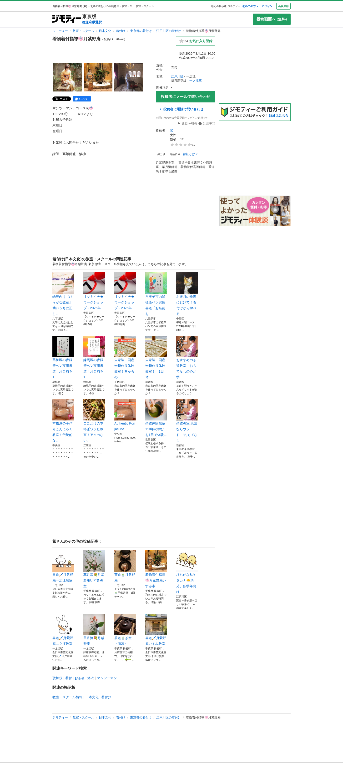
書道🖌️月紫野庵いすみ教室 (156, 630)
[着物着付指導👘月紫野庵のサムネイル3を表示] (128, 77)
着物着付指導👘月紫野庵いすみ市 (156, 569)
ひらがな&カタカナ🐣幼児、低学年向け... (187, 572)
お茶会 (80, 678)
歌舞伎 (57, 678)
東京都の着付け (141, 31)
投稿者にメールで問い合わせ (185, 97)
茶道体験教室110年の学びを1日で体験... (156, 418)
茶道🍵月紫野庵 (125, 566)
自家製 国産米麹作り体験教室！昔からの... (125, 357)
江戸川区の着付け (168, 31)
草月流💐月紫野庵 (94, 630)
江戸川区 (177, 76)
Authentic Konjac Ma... (125, 415)
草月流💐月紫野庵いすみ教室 (94, 569)
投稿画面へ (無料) (272, 19)
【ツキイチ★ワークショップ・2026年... (94, 291)
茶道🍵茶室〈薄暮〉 (125, 630)
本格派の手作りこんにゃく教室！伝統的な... (63, 420)
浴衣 (90, 678)
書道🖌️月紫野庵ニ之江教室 (63, 630)
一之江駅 (195, 80)
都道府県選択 (92, 22)
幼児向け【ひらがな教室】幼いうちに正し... (63, 294)
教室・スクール (83, 31)
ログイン (267, 6)
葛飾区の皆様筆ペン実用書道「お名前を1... (63, 357)
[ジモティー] (66, 19)
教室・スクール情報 (67, 697)
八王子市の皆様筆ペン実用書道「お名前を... (156, 294)
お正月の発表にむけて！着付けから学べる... (187, 294)
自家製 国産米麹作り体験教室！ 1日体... (156, 357)
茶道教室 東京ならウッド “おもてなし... (187, 420)
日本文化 (105, 31)
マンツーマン (107, 678)
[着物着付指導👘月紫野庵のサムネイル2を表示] (98, 77)
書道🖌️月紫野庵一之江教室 (63, 566)
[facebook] (82, 98)
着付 (68, 678)
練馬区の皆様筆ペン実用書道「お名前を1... (94, 357)
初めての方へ (250, 6)
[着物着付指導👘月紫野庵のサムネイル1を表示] (67, 77)
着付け (120, 31)
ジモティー (60, 31)
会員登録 (283, 6)
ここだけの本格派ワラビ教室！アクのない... (94, 420)
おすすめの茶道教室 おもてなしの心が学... (187, 357)
